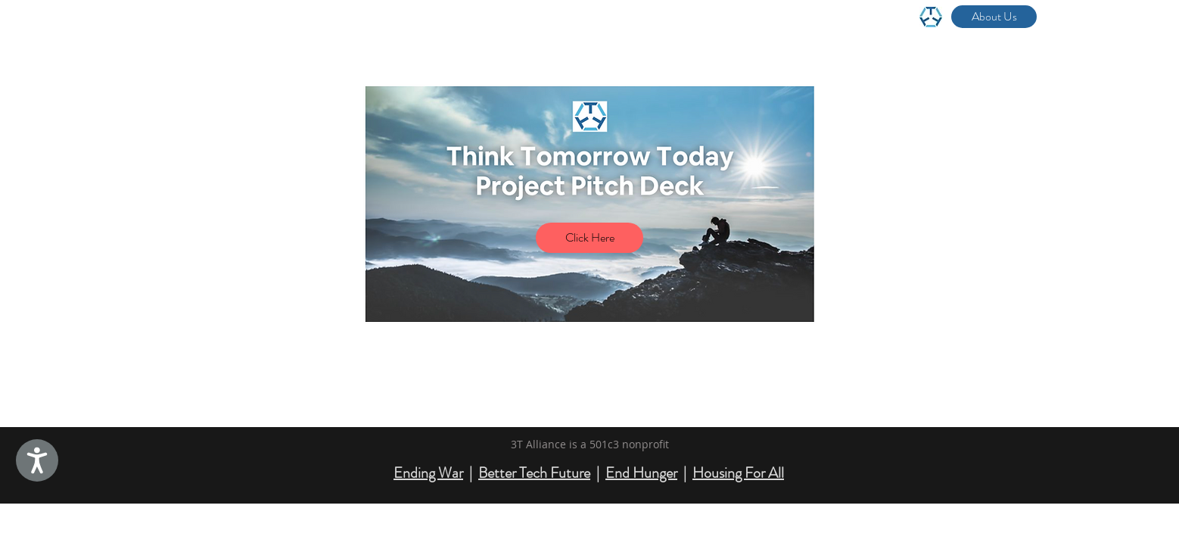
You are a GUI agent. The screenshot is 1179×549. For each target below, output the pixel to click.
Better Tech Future (534, 473)
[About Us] (994, 16)
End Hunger (641, 473)
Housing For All (738, 473)
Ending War (428, 473)
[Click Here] (589, 238)
